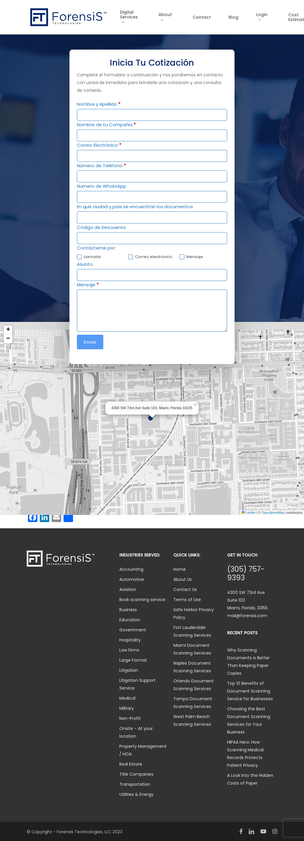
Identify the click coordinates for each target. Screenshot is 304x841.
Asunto (85, 264)
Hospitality (130, 640)
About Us (182, 579)
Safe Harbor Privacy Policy (193, 613)
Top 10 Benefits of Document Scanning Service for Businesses (250, 691)
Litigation (128, 670)
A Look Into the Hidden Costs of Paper (250, 779)
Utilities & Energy (136, 794)
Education (129, 620)
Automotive (131, 579)
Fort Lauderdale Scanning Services (192, 631)
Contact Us (185, 589)
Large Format (133, 660)
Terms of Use (187, 600)
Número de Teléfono (101, 165)
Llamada (89, 257)
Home (179, 569)
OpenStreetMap (273, 512)
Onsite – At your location (136, 732)
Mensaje (191, 257)
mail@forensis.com (247, 616)
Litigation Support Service (137, 684)
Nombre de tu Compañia (106, 124)
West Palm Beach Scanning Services (192, 720)
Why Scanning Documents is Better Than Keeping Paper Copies (248, 661)
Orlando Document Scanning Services (193, 685)
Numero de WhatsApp (101, 186)
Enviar (90, 341)
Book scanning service (142, 600)
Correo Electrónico (99, 145)
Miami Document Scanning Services (192, 649)
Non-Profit (130, 718)
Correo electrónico (150, 257)
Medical (127, 698)
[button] (152, 418)
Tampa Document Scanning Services (192, 702)
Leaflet (248, 512)
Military (126, 708)
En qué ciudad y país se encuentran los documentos (135, 206)
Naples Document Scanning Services (192, 667)
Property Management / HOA (143, 750)
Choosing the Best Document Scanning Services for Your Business (248, 720)
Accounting (131, 569)
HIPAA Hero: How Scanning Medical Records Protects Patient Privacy (245, 753)
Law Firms (129, 650)
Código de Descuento (101, 227)
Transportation (134, 784)
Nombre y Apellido (99, 104)
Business (128, 610)
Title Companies (136, 774)
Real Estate (130, 764)
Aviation (127, 589)
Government (132, 630)
